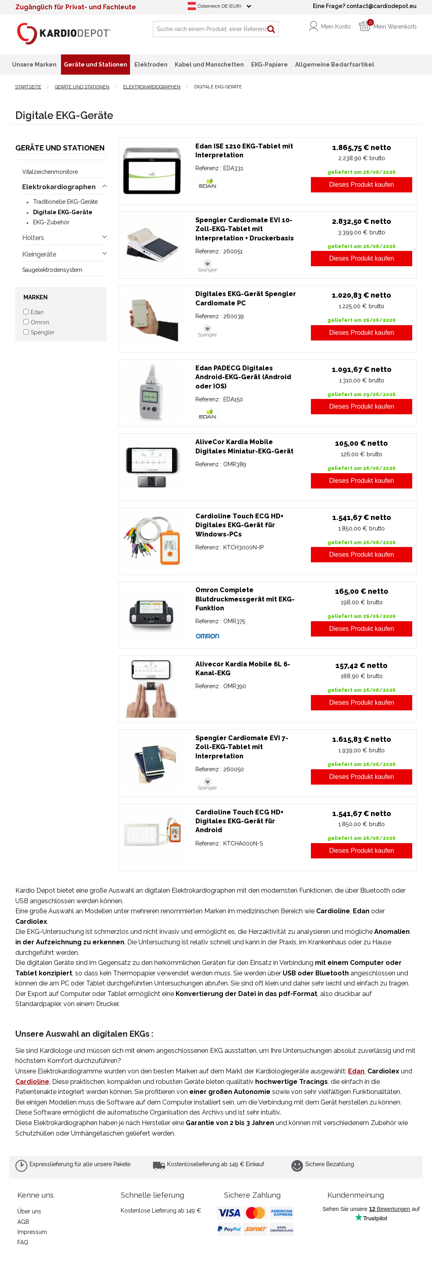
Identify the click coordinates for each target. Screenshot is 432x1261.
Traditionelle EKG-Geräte (65, 201)
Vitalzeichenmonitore (50, 172)
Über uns (29, 1211)
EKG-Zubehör (51, 222)
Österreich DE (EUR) (219, 6)
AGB (23, 1222)
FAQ (22, 1242)
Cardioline (32, 1082)
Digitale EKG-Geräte (62, 212)
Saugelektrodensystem (52, 270)
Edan (356, 1071)
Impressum (32, 1232)
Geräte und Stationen (60, 148)
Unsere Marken (34, 64)
